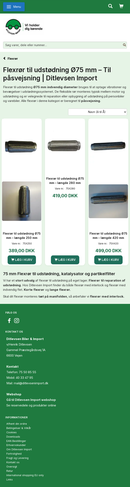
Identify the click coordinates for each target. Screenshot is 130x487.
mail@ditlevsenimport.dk (31, 383)
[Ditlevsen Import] (23, 25)
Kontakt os (13, 462)
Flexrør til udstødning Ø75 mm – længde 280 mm (65, 181)
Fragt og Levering (17, 458)
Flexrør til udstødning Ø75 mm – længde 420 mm (108, 236)
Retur (9, 470)
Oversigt (11, 466)
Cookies (11, 432)
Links (9, 479)
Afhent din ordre (16, 423)
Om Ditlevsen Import (19, 449)
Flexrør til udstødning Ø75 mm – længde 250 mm (22, 236)
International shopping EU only (25, 475)
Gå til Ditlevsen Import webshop (31, 400)
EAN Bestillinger (16, 441)
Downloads (13, 436)
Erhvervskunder (16, 445)
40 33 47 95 (24, 378)
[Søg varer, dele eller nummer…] (124, 45)
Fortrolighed (14, 453)
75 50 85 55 (27, 372)
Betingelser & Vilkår (18, 428)
